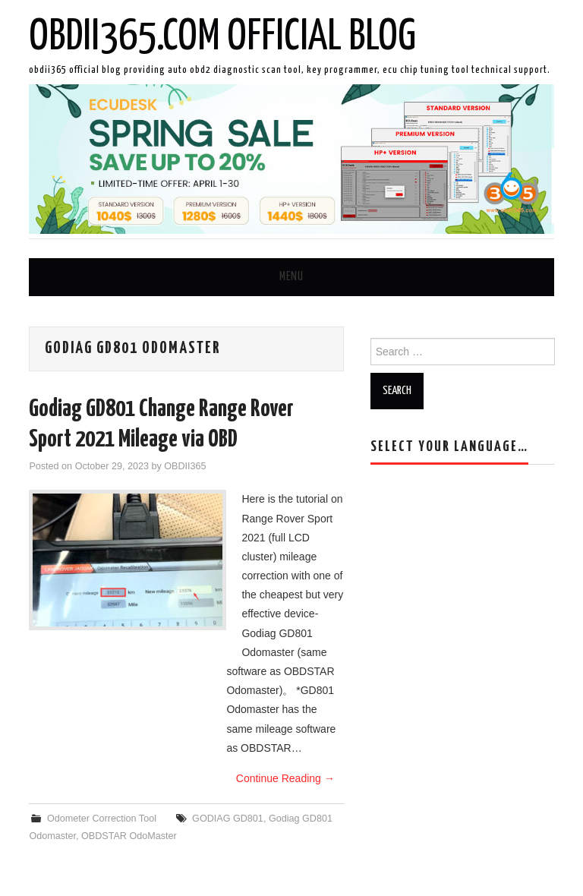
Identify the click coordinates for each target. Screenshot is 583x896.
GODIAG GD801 (227, 818)
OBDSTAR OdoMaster (129, 836)
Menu (291, 276)
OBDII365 (185, 466)
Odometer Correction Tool (101, 818)
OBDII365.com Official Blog (222, 37)
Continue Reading (285, 778)
